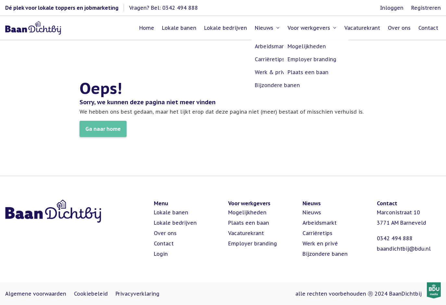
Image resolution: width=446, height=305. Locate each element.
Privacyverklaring (137, 293)
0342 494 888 (395, 238)
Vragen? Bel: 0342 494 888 (163, 8)
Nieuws (312, 212)
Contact (164, 243)
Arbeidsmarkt (320, 223)
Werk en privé (320, 243)
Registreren (426, 8)
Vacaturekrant (246, 233)
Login (161, 254)
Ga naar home (103, 129)
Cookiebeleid (91, 293)
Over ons (165, 233)
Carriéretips (317, 233)
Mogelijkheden (247, 212)
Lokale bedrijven (175, 223)
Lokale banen (171, 212)
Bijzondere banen (325, 254)
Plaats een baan (248, 223)
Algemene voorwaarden (35, 293)
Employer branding (252, 243)
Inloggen (391, 8)
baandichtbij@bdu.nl (404, 248)
